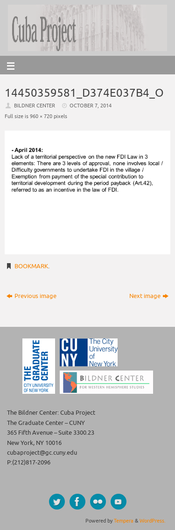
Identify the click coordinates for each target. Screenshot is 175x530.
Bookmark (31, 266)
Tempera (123, 520)
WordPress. (153, 520)
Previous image (31, 296)
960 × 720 (41, 116)
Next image (148, 296)
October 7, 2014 (91, 105)
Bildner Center (34, 105)
